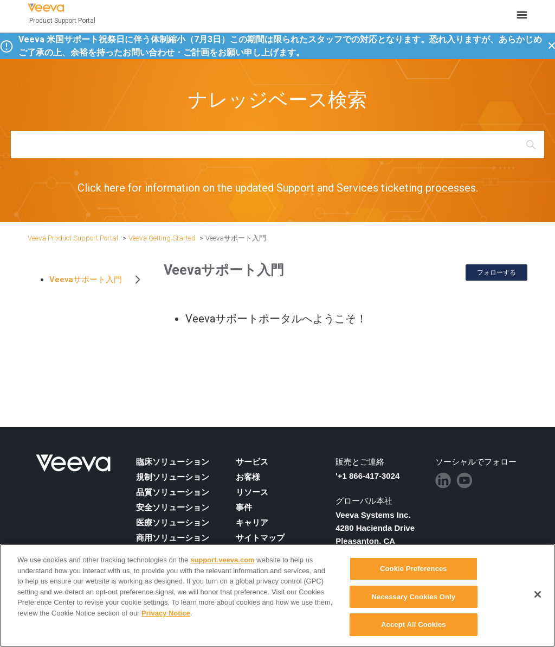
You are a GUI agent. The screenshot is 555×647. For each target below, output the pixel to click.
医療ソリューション (172, 523)
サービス (252, 462)
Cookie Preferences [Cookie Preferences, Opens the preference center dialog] (413, 568)
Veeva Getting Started (162, 238)
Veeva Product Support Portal (73, 238)
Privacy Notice (165, 613)
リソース (252, 492)
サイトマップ (260, 538)
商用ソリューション (172, 538)
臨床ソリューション (172, 462)
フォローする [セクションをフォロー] (496, 272)
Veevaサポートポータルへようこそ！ (276, 318)
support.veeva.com (222, 560)
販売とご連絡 (359, 462)
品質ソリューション (172, 492)
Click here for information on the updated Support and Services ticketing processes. (278, 187)
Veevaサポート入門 (235, 238)
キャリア (252, 523)
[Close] (538, 594)
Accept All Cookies (413, 624)
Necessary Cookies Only (414, 597)
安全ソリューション (172, 507)
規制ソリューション (172, 477)
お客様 (248, 477)
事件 (244, 507)
